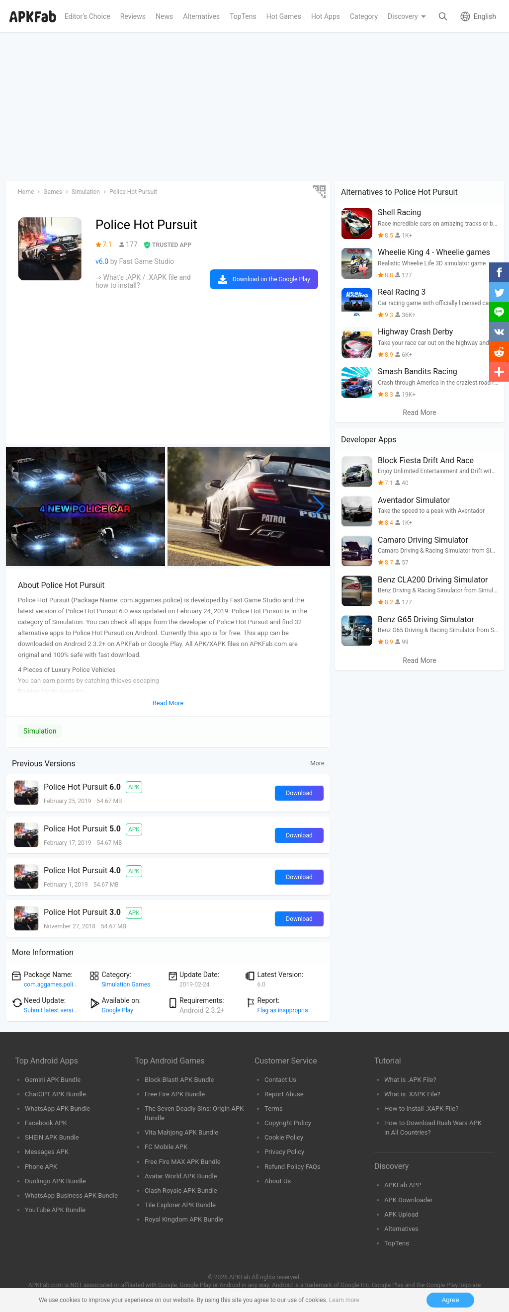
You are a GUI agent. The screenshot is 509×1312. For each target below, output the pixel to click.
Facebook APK (46, 1123)
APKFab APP (402, 1185)
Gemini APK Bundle (53, 1079)
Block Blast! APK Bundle (179, 1079)
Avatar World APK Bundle (181, 1176)
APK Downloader (408, 1200)
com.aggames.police (52, 984)
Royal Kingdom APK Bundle (184, 1219)
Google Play (117, 1010)
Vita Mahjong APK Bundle (181, 1132)
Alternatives (401, 1228)
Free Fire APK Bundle (175, 1094)
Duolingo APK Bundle (55, 1181)
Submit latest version (52, 1010)
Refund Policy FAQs (292, 1166)
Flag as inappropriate (285, 1010)
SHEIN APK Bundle (52, 1137)
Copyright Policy (287, 1123)
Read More (419, 412)
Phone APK (41, 1166)
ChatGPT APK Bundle (55, 1094)
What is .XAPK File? (412, 1094)
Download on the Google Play (271, 279)
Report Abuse (284, 1094)
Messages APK (47, 1151)
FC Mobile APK (166, 1146)
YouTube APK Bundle (55, 1210)
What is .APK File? (410, 1079)
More (317, 763)
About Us (277, 1181)
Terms (273, 1108)
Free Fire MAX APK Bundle (183, 1161)
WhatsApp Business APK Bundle (71, 1195)
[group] (85, 506)
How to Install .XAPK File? (421, 1108)
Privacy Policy (284, 1151)
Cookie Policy (283, 1137)
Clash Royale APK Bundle (181, 1190)
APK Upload (401, 1214)
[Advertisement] (254, 107)
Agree (450, 1300)
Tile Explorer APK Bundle (180, 1205)
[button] (318, 506)
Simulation (39, 731)
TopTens (396, 1243)
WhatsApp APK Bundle (57, 1108)
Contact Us (280, 1079)
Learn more (344, 1300)
